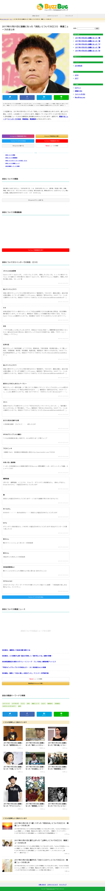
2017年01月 (15, 703)
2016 (76, 75)
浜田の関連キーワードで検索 (12, 166)
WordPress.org (80, 97)
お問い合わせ (35, 16)
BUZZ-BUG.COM (52, 7)
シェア (27, 98)
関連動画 (33, 119)
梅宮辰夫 (50, 703)
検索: (75, 28)
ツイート (10, 98)
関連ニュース (35, 703)
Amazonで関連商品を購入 (51, 136)
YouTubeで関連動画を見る (52, 141)
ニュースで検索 (51, 146)
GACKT (43, 703)
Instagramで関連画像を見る (18, 136)
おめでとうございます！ (9, 706)
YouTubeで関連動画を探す (35, 250)
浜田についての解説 (10, 155)
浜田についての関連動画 (11, 157)
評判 (28, 703)
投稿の (78, 91)
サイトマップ (69, 16)
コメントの (80, 94)
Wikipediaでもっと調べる (35, 200)
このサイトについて (52, 16)
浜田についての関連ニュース (12, 163)
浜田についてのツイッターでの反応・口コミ (16, 160)
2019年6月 (78, 66)
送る (61, 98)
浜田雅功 (57, 703)
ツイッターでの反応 (14, 119)
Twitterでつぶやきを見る (18, 141)
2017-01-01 (6, 703)
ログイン (78, 88)
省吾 (19, 706)
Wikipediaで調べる (18, 146)
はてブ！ (44, 98)
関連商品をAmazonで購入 (35, 683)
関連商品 (25, 119)
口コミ (23, 703)
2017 (76, 78)
